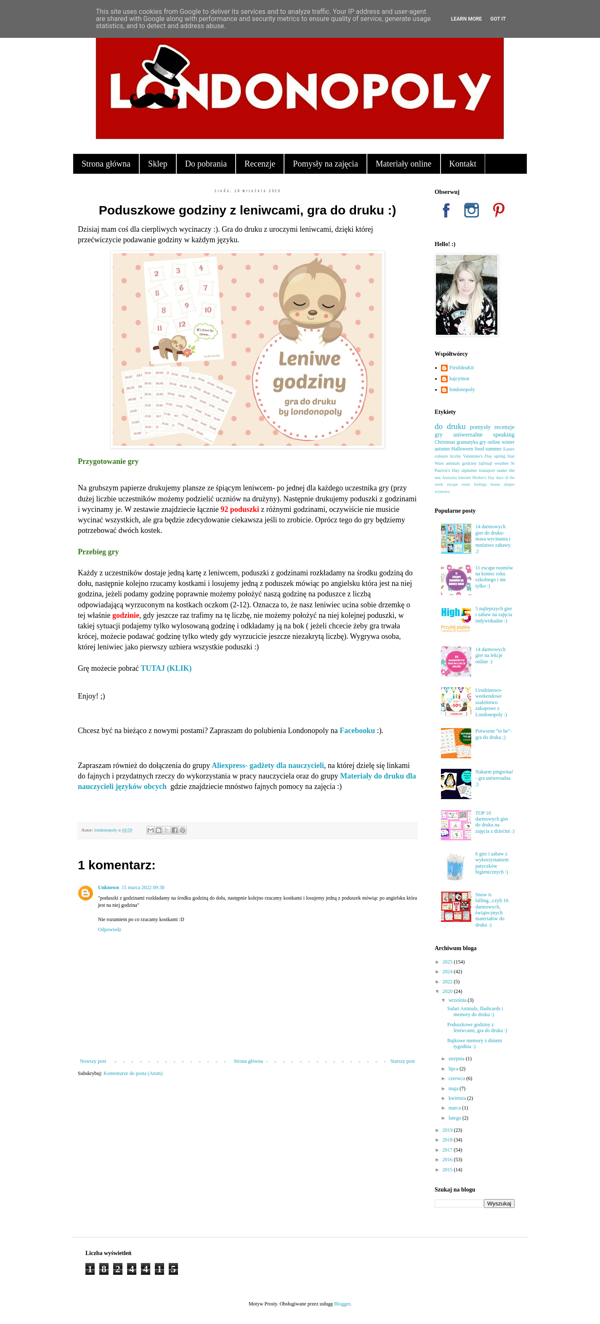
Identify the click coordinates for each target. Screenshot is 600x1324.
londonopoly (462, 389)
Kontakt (462, 163)
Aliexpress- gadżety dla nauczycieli (268, 765)
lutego (455, 1118)
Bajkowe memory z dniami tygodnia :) (474, 1043)
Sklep (157, 163)
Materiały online (404, 163)
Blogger (342, 1304)
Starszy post (402, 1061)
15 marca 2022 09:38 (143, 887)
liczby (455, 455)
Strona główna (106, 163)
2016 (448, 1159)
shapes (509, 484)
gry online (489, 442)
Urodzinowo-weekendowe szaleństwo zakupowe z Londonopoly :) (491, 702)
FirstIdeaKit (461, 368)
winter (508, 442)
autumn (442, 449)
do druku (450, 426)
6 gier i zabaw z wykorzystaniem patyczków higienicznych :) (492, 863)
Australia (449, 477)
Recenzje (259, 163)
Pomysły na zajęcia (325, 163)
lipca (454, 1069)
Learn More (466, 19)
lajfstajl (485, 463)
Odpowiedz (109, 929)
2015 (448, 1170)
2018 (448, 1140)
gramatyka (467, 442)
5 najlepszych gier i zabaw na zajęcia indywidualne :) (493, 615)
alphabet (469, 470)
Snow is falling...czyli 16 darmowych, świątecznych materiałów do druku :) (492, 910)
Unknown (108, 887)
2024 (448, 971)
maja (454, 1088)
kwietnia (458, 1098)
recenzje (504, 427)
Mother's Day (483, 477)
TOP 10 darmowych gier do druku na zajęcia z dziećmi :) (495, 822)
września (458, 1000)
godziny (469, 463)
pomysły (480, 427)
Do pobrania (206, 163)
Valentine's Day (477, 455)
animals (453, 463)
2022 (448, 982)
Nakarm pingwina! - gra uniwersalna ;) (494, 778)
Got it (498, 19)
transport (487, 470)
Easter (509, 448)
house (495, 484)
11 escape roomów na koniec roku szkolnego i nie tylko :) (494, 577)
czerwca (457, 1078)
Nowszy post (93, 1061)
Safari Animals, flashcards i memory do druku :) (475, 1011)
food (479, 449)
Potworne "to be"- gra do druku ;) (493, 734)
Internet (464, 477)
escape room (458, 484)
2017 (448, 1150)
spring (499, 455)
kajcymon (459, 378)
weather (501, 463)
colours (441, 455)
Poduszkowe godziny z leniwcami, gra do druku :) (477, 1027)
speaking (504, 434)
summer (494, 449)
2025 (448, 962)
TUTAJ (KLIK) (166, 668)
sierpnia (457, 1059)
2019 (448, 1130)
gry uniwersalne (459, 434)
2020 (448, 991)
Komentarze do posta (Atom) (133, 1073)
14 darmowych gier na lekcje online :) (490, 655)
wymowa (442, 491)
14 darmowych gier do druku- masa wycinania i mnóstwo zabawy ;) (493, 539)
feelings (480, 484)
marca (455, 1108)
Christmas (445, 442)
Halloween (462, 449)
